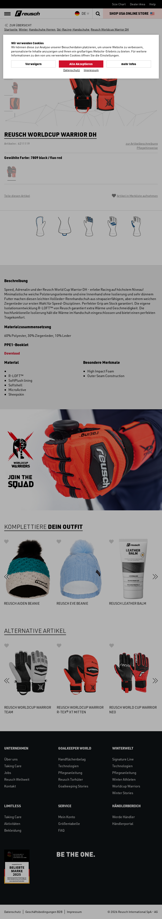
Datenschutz (71, 70)
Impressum (91, 70)
